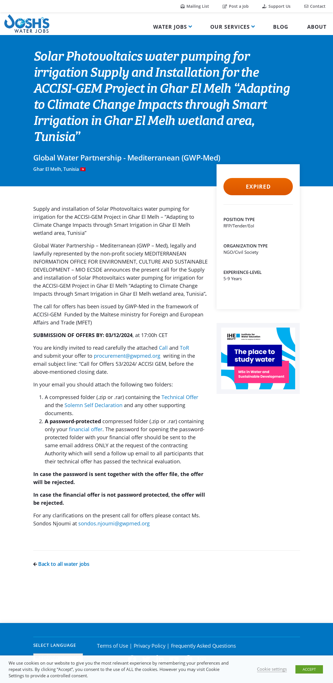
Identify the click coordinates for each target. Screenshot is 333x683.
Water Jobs (170, 26)
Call (164, 347)
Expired (258, 186)
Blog (280, 26)
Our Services (230, 26)
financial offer (85, 429)
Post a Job (236, 6)
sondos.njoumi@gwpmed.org (114, 523)
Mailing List (195, 6)
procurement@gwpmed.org (127, 355)
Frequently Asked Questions (203, 645)
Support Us (276, 6)
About (316, 26)
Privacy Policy (149, 645)
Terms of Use (112, 645)
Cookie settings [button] (272, 669)
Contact (315, 6)
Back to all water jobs (61, 563)
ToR (184, 347)
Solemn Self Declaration (93, 405)
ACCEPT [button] (309, 669)
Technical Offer (179, 397)
